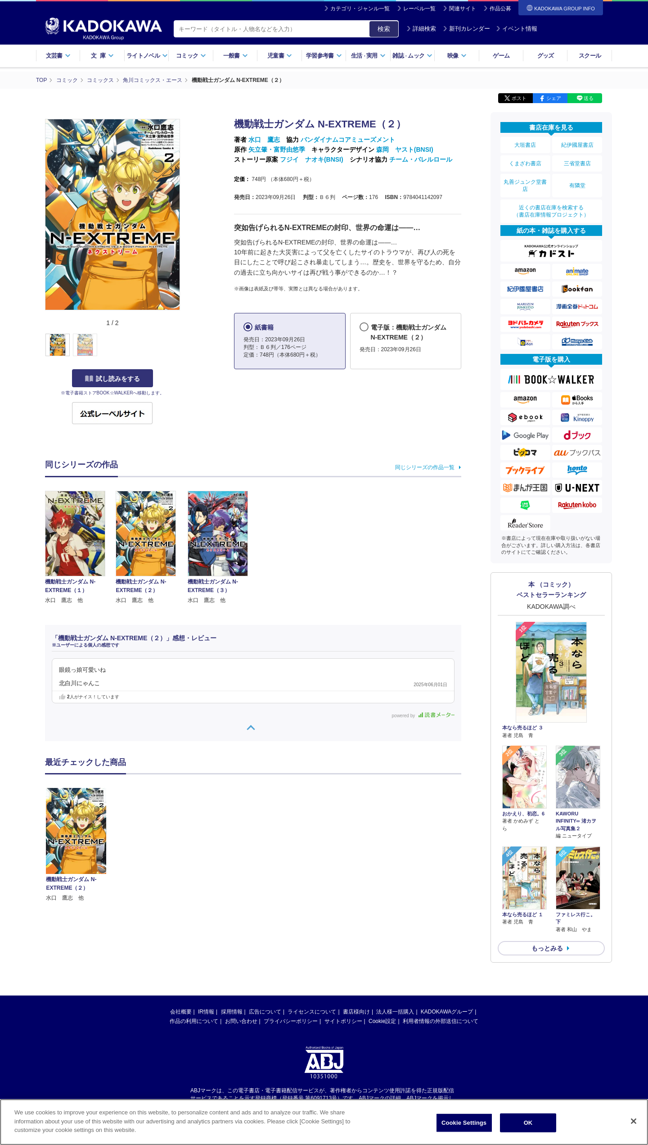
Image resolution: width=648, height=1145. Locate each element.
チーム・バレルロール (420, 159)
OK (528, 1122)
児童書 (279, 55)
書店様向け (356, 1012)
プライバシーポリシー (291, 1021)
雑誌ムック (412, 55)
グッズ (545, 55)
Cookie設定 (382, 1021)
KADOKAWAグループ (447, 1012)
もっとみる (547, 948)
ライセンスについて (312, 1012)
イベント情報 (516, 28)
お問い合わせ (241, 1021)
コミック (191, 55)
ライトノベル (147, 55)
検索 (384, 28)
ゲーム (501, 55)
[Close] (634, 1121)
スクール (590, 55)
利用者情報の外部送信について (440, 1021)
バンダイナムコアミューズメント (348, 139)
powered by (423, 715)
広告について (265, 1012)
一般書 (235, 55)
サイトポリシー (343, 1021)
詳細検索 (421, 28)
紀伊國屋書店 (577, 145)
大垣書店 (525, 145)
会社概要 (181, 1012)
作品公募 (500, 8)
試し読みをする (112, 378)
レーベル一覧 (419, 8)
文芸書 (58, 55)
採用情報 (232, 1012)
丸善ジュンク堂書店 (525, 185)
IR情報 (206, 1012)
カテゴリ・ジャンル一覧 (360, 8)
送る (589, 98)
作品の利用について (194, 1021)
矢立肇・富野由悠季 (276, 149)
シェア (553, 98)
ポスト (519, 98)
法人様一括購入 (395, 1012)
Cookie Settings (463, 1122)
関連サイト (462, 8)
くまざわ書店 (525, 163)
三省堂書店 (577, 163)
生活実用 (368, 55)
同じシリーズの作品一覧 (424, 467)
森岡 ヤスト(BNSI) (404, 149)
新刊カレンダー (466, 28)
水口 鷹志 (264, 139)
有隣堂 (577, 185)
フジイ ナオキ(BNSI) (311, 159)
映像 (457, 55)
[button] (185, 345)
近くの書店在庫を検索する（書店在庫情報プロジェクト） (551, 211)
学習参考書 (324, 55)
